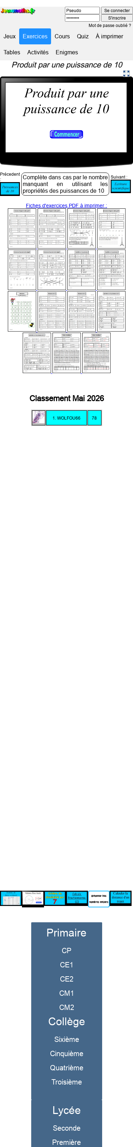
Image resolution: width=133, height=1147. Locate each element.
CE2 (66, 970)
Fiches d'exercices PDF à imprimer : (67, 279)
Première (66, 1133)
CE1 (66, 956)
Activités (38, 52)
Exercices (35, 36)
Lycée (66, 1101)
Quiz (83, 36)
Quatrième (66, 1059)
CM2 (66, 998)
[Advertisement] (66, 646)
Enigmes (67, 52)
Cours (62, 36)
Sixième (66, 1030)
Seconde (67, 1119)
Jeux (10, 36)
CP (66, 942)
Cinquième (66, 1045)
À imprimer (109, 36)
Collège (66, 1012)
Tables (12, 52)
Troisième (66, 1073)
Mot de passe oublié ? (110, 25)
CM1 (66, 984)
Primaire (66, 924)
